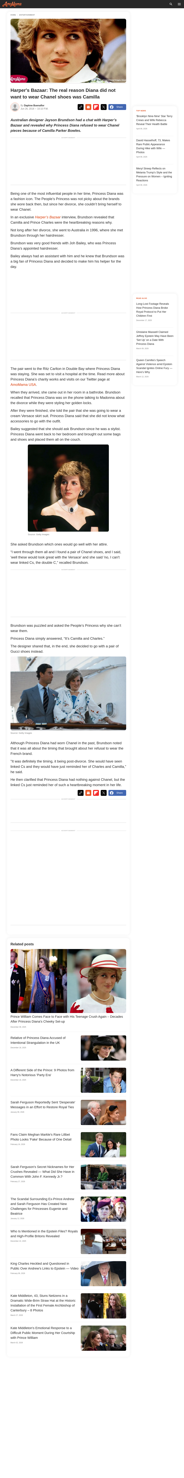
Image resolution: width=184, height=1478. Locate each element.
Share (116, 107)
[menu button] (179, 4)
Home (13, 15)
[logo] (12, 4)
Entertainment (27, 15)
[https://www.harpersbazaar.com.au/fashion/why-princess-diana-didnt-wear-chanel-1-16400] (48, 217)
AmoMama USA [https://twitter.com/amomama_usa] (23, 385)
